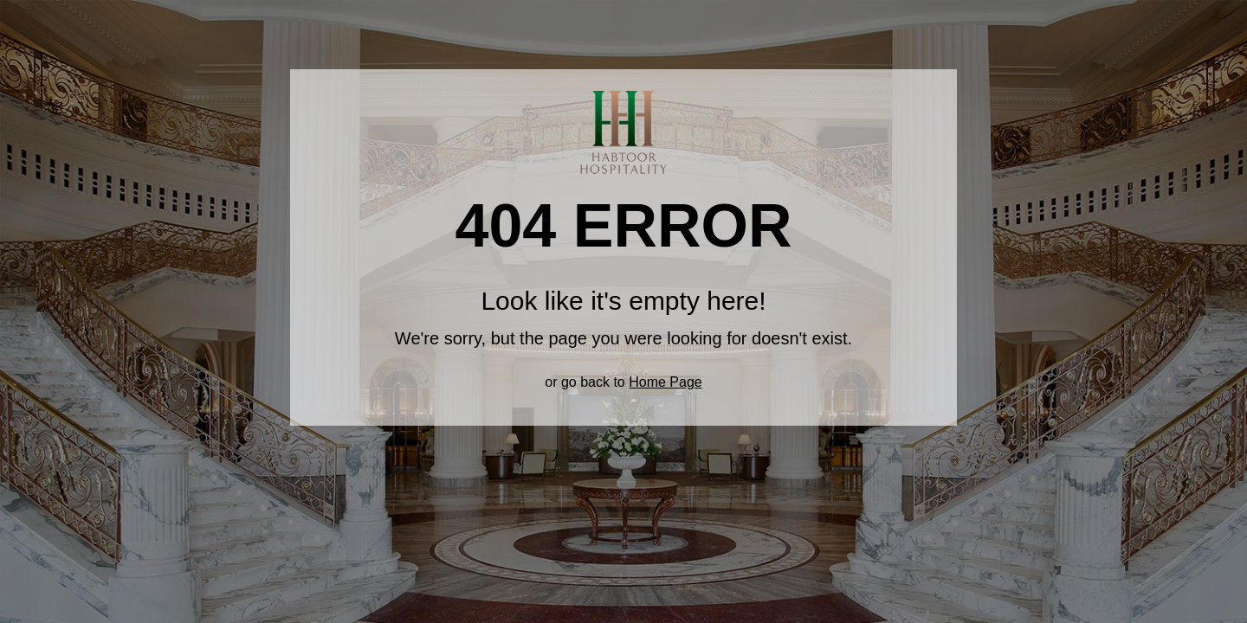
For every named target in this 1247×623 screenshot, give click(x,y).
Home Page (665, 382)
